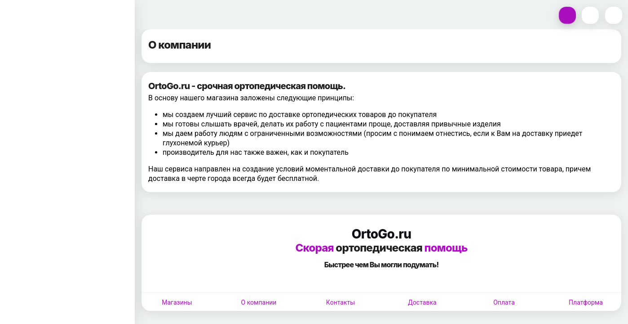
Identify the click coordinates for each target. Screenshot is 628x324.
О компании (259, 302)
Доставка (422, 302)
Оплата (504, 302)
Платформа (586, 302)
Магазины (177, 302)
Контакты (340, 302)
